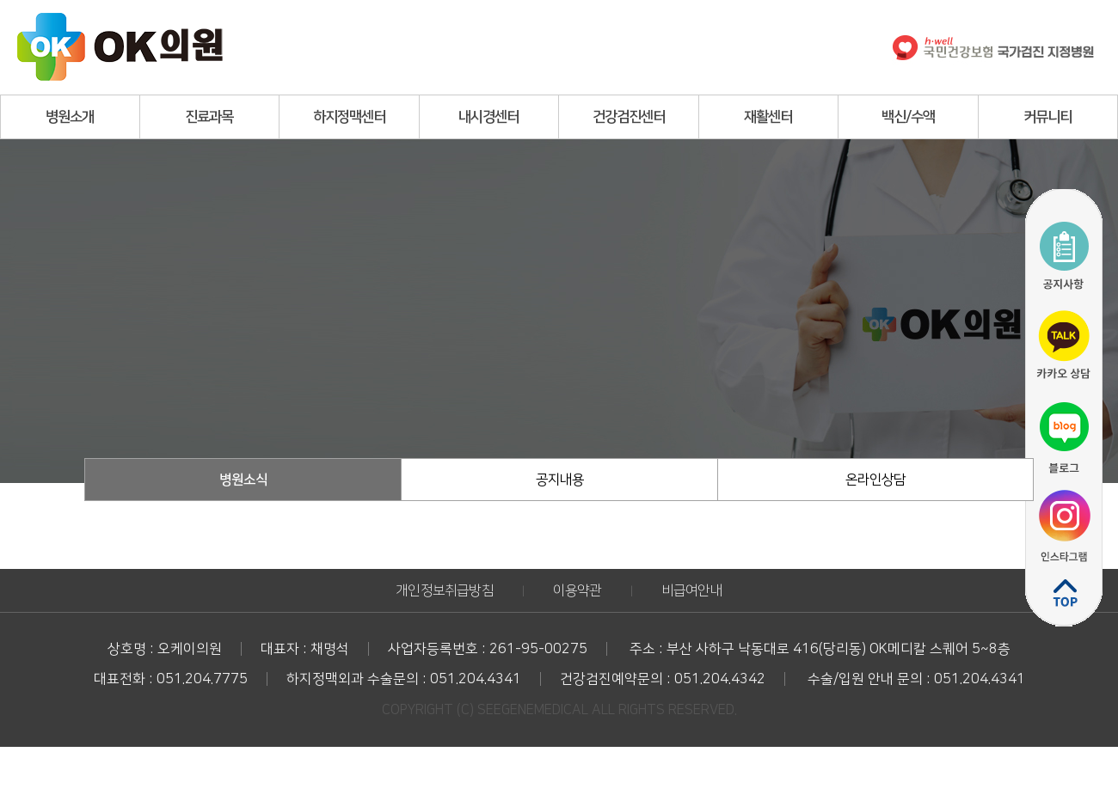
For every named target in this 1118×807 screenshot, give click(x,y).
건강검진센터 (629, 117)
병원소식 (243, 479)
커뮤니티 (1047, 117)
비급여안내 (691, 590)
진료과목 (209, 117)
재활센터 (768, 117)
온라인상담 (875, 479)
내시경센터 (488, 117)
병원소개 (70, 117)
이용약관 (577, 590)
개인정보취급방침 (445, 590)
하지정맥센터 (349, 117)
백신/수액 (908, 117)
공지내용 (560, 479)
